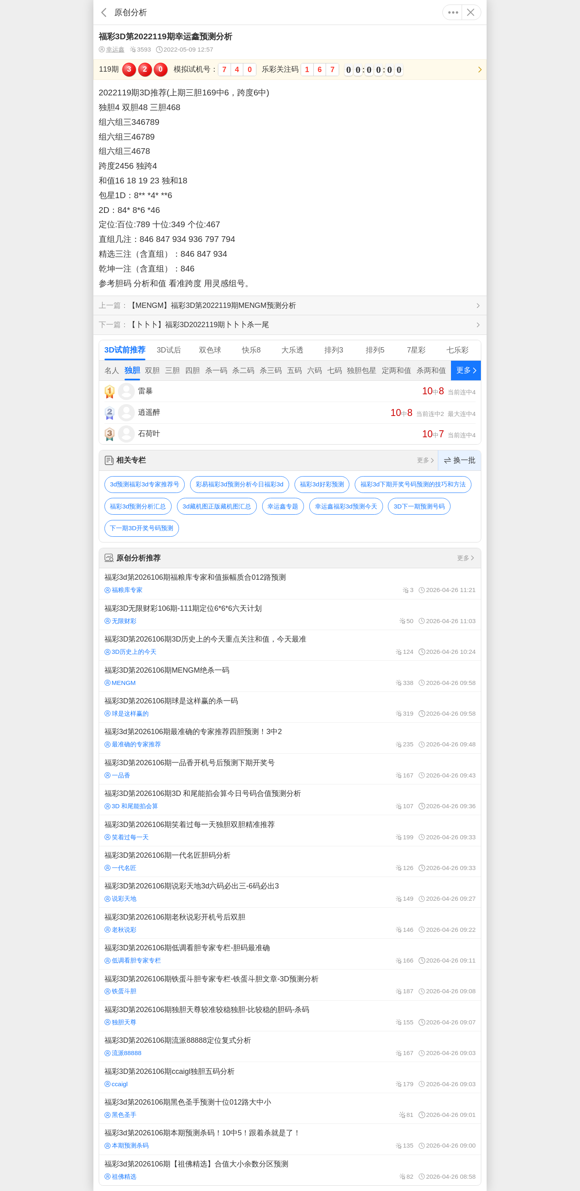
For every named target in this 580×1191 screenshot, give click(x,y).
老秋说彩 (120, 929)
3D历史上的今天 (130, 651)
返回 (103, 12)
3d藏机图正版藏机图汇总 (217, 506)
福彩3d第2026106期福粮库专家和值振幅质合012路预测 (290, 583)
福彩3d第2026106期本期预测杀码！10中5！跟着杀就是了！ (290, 1139)
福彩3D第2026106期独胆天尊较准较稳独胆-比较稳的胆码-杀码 (290, 1016)
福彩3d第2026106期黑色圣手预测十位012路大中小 (290, 1108)
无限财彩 (120, 620)
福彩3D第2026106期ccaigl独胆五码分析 (290, 1077)
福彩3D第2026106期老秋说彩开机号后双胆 (290, 923)
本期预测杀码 (126, 1145)
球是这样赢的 (126, 713)
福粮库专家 (123, 589)
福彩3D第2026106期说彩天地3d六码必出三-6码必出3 (290, 892)
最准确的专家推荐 (132, 744)
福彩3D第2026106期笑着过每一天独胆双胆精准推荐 (290, 830)
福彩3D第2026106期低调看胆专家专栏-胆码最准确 (290, 954)
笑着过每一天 (126, 837)
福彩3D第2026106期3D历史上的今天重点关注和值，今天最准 (290, 645)
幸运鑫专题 (282, 506)
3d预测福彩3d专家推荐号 (144, 484)
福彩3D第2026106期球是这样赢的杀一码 (290, 707)
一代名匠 (120, 867)
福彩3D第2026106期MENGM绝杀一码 (290, 676)
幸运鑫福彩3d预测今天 (346, 506)
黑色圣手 (120, 1114)
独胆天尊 (120, 1022)
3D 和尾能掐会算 (131, 805)
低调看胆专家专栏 (132, 960)
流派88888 (123, 1052)
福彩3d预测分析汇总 (138, 506)
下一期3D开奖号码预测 (141, 527)
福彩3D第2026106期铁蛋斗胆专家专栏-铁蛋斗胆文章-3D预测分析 (290, 985)
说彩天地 (120, 898)
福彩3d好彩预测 (322, 484)
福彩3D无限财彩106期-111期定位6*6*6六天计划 (290, 614)
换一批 (460, 460)
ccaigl (116, 1083)
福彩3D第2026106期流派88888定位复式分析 (290, 1046)
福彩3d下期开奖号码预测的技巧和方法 (413, 484)
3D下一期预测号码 (419, 506)
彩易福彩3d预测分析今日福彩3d (239, 484)
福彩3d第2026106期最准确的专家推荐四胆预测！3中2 (290, 738)
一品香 (117, 775)
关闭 (470, 12)
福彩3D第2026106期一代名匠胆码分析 (290, 861)
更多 (453, 12)
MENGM (120, 682)
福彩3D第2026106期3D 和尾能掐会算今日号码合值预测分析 (290, 799)
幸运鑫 (112, 49)
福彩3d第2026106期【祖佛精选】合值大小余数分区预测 (290, 1170)
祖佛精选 (120, 1176)
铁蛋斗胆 (120, 991)
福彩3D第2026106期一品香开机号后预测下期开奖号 (290, 769)
